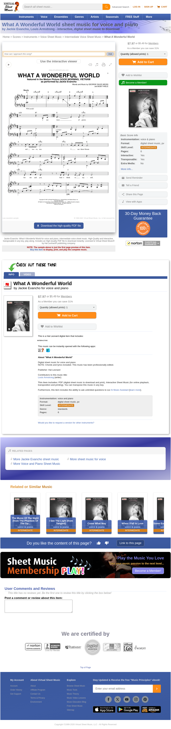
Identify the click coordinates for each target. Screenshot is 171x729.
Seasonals (112, 16)
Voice (44, 16)
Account (13, 686)
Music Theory (73, 694)
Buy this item (36, 250)
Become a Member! (148, 570)
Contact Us (35, 694)
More (149, 16)
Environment (36, 702)
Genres (79, 16)
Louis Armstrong (46, 377)
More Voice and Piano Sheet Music (36, 463)
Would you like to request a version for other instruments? (66, 422)
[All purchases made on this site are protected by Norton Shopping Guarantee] (143, 243)
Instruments (26, 16)
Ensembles (61, 16)
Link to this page (130, 543)
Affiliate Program (37, 690)
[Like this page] (98, 543)
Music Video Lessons (76, 698)
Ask (110, 54)
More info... (127, 169)
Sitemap (70, 710)
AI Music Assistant (120, 390)
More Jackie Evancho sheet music (36, 459)
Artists (95, 16)
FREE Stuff (132, 16)
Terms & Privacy (37, 698)
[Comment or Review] (38, 606)
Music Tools (72, 690)
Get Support (15, 694)
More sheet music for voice (88, 459)
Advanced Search (120, 7)
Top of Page (85, 667)
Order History (16, 690)
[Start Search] (106, 7)
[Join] (157, 689)
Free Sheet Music (74, 706)
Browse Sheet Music (76, 686)
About (33, 686)
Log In (136, 7)
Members (153, 43)
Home (6, 36)
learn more (135, 390)
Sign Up (148, 7)
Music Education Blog (76, 702)
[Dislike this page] (106, 543)
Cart (162, 7)
